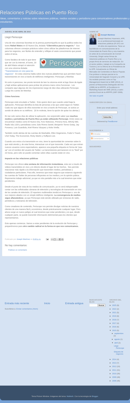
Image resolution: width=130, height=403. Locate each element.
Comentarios (97, 139)
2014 (114, 359)
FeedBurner (112, 121)
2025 (114, 305)
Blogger (95, 396)
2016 (114, 327)
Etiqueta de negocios (118, 353)
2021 (114, 312)
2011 (114, 370)
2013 (114, 363)
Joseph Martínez (108, 35)
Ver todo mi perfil (96, 96)
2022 (114, 309)
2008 (114, 381)
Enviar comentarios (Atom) (27, 309)
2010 (114, 374)
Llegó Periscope (119, 347)
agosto (117, 339)
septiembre (118, 333)
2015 (114, 330)
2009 (114, 377)
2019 (114, 316)
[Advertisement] (44, 279)
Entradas (95, 134)
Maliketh (70, 396)
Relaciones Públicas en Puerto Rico (38, 12)
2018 (114, 320)
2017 (114, 323)
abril (116, 343)
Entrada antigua (74, 303)
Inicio (47, 303)
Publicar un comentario (17, 250)
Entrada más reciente (17, 303)
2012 (114, 366)
